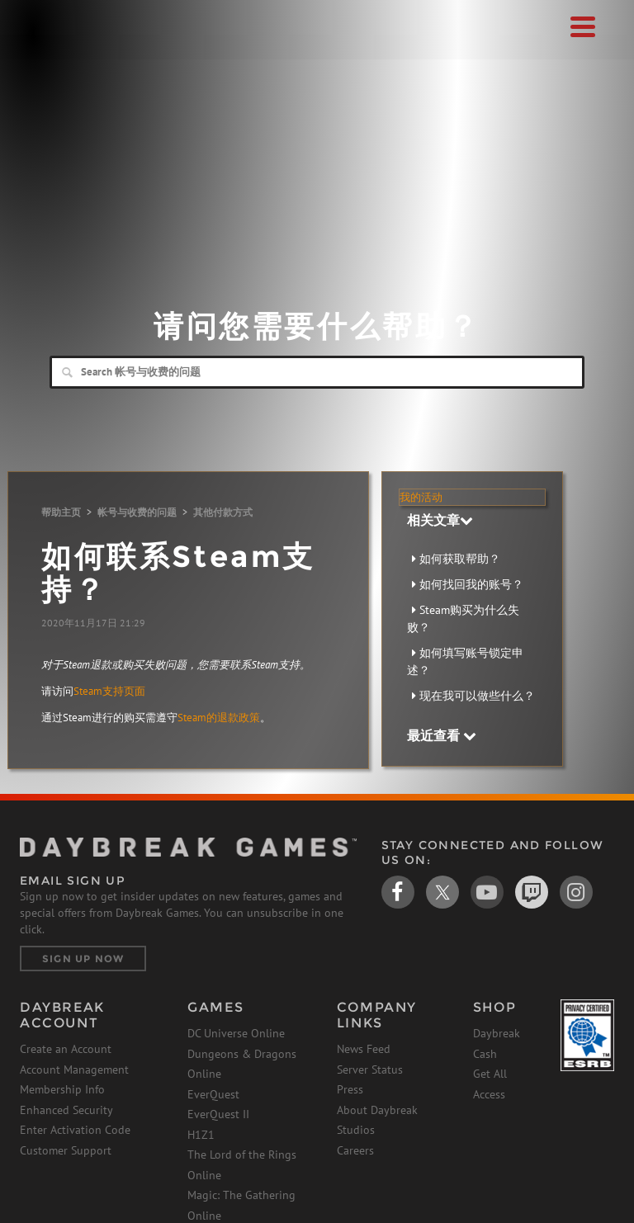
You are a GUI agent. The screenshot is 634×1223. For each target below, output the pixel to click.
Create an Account (65, 1048)
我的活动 (421, 497)
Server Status (370, 1069)
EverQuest (213, 1094)
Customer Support (65, 1150)
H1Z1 (201, 1134)
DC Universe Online (236, 1033)
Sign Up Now (83, 958)
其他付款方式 (223, 512)
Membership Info (62, 1089)
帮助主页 (61, 512)
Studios (356, 1129)
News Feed (363, 1048)
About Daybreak (377, 1110)
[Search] (317, 372)
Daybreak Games (61, 47)
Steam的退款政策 (218, 718)
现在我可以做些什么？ (477, 695)
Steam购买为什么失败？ (463, 618)
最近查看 (441, 735)
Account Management (74, 1069)
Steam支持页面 (109, 691)
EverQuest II (218, 1114)
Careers (355, 1150)
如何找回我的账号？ (471, 584)
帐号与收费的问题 (137, 512)
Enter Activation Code (75, 1129)
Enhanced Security (66, 1110)
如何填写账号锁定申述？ (465, 661)
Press (350, 1089)
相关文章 (440, 520)
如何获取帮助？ (459, 558)
